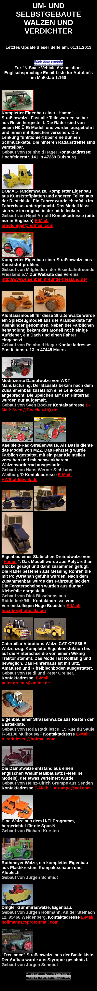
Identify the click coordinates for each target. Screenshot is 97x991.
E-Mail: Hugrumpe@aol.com (63, 788)
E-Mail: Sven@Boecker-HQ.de (46, 407)
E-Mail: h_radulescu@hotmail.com (46, 736)
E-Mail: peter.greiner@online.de (26, 680)
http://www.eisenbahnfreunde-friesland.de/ (44, 279)
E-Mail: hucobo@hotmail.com (41, 608)
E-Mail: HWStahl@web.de (37, 477)
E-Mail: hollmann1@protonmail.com (48, 920)
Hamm (10, 561)
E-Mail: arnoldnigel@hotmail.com (27, 223)
